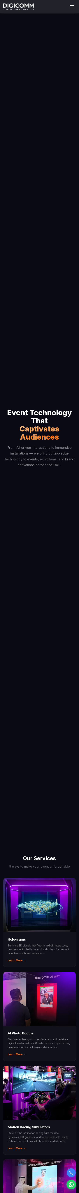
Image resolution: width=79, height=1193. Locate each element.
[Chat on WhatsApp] (71, 1184)
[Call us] (71, 1172)
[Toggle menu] (72, 7)
